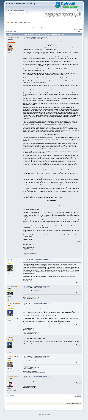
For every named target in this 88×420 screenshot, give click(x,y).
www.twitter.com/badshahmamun (30, 256)
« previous (76, 29)
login (19, 10)
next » (80, 29)
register (22, 10)
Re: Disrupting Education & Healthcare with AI (38, 259)
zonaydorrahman (14, 376)
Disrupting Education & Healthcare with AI (37, 37)
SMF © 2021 (43, 412)
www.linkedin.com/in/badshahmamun (30, 254)
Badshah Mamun (14, 37)
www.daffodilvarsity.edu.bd (28, 251)
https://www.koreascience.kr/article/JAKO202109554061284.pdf (38, 323)
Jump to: (67, 403)
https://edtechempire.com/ (69, 276)
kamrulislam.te (13, 356)
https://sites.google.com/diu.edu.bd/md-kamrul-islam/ (34, 372)
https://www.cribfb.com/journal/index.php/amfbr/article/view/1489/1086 (39, 315)
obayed (11, 337)
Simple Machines (50, 412)
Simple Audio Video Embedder (44, 414)
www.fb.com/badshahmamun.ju (29, 253)
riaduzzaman (13, 286)
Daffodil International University (20, 4)
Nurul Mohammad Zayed (14, 304)
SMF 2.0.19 (38, 412)
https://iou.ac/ (35, 270)
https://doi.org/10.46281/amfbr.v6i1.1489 (34, 314)
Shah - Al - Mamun (14, 260)
